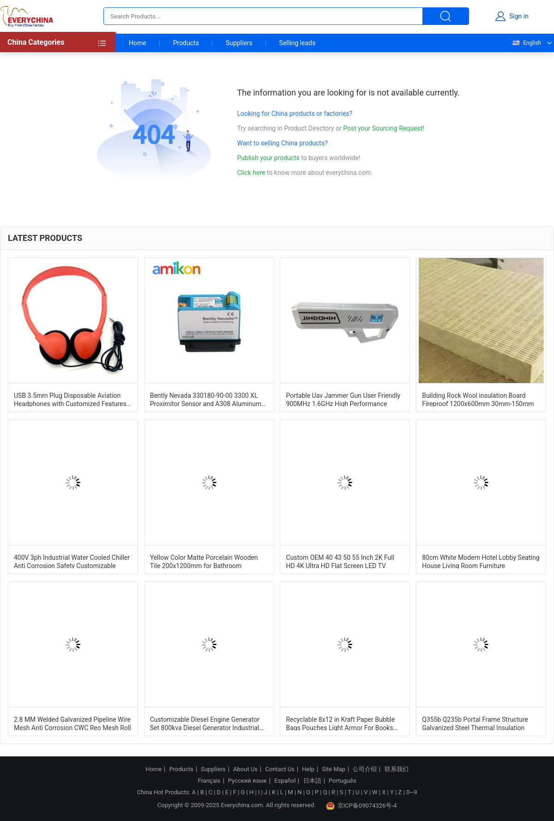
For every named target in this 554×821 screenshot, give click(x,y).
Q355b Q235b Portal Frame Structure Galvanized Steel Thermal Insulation (475, 723)
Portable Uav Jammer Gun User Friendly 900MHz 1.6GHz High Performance (343, 399)
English (526, 43)
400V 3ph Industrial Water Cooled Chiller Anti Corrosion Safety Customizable (72, 561)
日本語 (312, 781)
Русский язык (247, 781)
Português (342, 781)
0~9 (411, 792)
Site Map (333, 769)
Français (209, 781)
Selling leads (297, 43)
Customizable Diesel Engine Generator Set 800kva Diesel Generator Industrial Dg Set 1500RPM (204, 723)
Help (308, 769)
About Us (245, 769)
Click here (251, 172)
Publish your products (269, 158)
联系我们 (397, 769)
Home (137, 43)
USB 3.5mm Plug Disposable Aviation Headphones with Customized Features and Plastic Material (70, 399)
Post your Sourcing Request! (383, 128)
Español (284, 781)
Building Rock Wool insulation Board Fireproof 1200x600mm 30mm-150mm (478, 399)
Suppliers (239, 43)
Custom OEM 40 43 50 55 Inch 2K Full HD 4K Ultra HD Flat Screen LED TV (340, 561)
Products (186, 43)
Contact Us (280, 769)
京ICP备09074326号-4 (361, 806)
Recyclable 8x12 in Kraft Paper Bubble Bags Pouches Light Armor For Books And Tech (340, 723)
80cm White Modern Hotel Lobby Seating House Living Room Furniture (480, 561)
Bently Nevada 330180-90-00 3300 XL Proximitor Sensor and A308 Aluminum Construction (205, 399)
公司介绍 (365, 769)
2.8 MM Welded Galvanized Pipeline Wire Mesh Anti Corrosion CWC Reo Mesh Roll (72, 723)
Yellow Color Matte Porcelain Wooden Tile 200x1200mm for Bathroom (204, 561)
